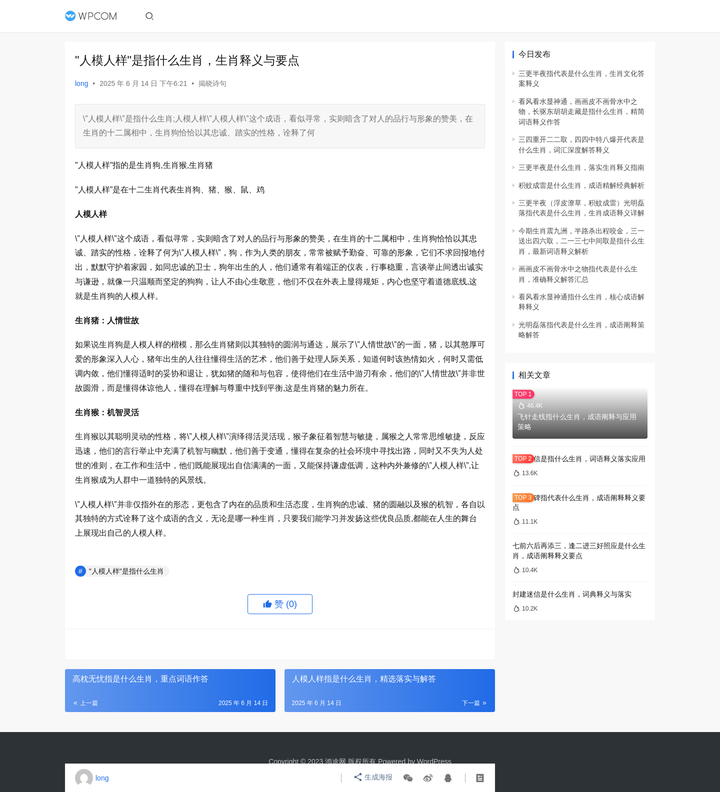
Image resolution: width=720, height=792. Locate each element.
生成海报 (374, 778)
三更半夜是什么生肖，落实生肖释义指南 (581, 167)
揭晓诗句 (212, 83)
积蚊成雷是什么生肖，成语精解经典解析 (581, 185)
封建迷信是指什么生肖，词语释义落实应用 (579, 459)
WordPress (434, 762)
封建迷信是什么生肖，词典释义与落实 (572, 594)
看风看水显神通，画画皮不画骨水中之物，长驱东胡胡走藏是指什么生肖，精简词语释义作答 (581, 111)
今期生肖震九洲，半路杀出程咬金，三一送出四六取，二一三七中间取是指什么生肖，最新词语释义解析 (581, 241)
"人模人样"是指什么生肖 (126, 571)
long (81, 83)
